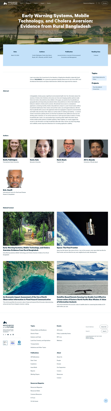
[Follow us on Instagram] (13, 334)
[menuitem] (22, 3)
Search (104, 331)
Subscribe (103, 327)
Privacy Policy (89, 337)
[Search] (93, 331)
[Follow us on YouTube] (8, 334)
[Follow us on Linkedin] (10, 334)
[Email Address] (92, 327)
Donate (105, 3)
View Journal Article (54, 40)
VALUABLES (38, 79)
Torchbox (91, 338)
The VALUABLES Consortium (97, 88)
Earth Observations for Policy (99, 78)
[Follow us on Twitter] (3, 334)
